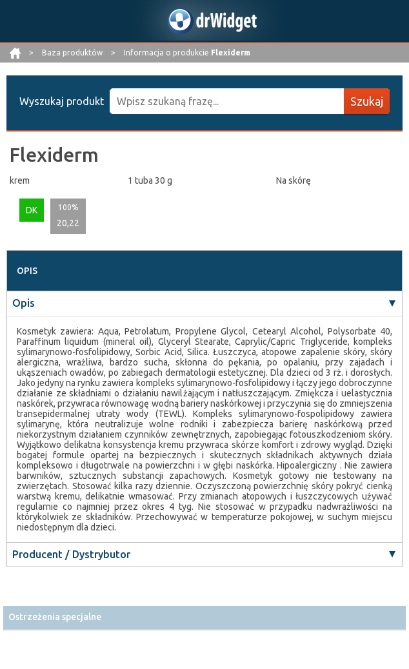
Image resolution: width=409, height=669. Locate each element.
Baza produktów (73, 52)
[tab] (204, 617)
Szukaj (366, 101)
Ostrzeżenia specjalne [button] (54, 617)
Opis (23, 303)
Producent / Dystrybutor (71, 554)
